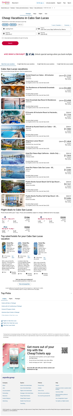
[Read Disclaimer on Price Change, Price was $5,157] (68, 196)
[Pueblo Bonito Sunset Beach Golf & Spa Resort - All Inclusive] (48, 186)
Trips (64, 3)
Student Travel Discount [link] (25, 401)
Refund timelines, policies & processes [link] (62, 395)
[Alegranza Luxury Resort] (48, 144)
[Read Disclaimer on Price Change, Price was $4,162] (68, 182)
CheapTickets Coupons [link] (25, 398)
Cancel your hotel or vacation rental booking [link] (63, 388)
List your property (50, 3)
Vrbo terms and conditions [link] (43, 393)
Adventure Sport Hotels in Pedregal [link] (10, 312)
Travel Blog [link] (22, 403)
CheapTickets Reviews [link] (25, 395)
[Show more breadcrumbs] (52, 7)
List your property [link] (6, 390)
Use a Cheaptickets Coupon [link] (62, 398)
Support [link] (57, 385)
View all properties (24, 284)
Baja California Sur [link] (39, 7)
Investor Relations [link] (6, 398)
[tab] (28, 13)
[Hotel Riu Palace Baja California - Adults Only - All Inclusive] (48, 157)
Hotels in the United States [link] (26, 385)
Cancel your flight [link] (59, 391)
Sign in (69, 3)
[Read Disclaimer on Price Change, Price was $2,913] (61, 141)
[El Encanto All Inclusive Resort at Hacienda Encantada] (48, 117)
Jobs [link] (4, 388)
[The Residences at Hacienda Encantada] (48, 91)
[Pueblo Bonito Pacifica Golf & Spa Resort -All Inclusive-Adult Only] (48, 200)
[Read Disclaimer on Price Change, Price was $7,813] (61, 100)
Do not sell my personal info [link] (44, 395)
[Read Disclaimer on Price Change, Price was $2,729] (61, 75)
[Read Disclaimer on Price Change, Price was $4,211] (68, 126)
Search (10, 43)
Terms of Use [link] (41, 390)
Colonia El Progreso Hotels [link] (8, 309)
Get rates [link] (13, 256)
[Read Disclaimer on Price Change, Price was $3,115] (68, 153)
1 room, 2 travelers (57, 25)
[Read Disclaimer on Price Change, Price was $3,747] (68, 112)
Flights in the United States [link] (26, 390)
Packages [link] (13, 7)
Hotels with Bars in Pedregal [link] (9, 303)
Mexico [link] (31, 7)
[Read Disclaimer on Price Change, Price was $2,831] (68, 167)
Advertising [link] (5, 401)
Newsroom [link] (5, 395)
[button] (36, 293)
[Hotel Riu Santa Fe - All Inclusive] (8, 259)
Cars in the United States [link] (25, 388)
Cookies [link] (39, 388)
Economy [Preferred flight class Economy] (68, 25)
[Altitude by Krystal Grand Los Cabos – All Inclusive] (48, 131)
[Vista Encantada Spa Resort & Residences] (48, 103)
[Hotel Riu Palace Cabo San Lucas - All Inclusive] (48, 172)
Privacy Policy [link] (41, 385)
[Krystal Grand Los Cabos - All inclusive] (48, 78)
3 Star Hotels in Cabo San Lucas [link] (10, 315)
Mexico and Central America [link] (22, 7)
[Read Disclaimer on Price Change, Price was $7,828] (61, 88)
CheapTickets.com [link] (5, 7)
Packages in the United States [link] (26, 393)
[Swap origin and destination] (37, 29)
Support (59, 3)
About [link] (4, 385)
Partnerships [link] (5, 393)
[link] (36, 321)
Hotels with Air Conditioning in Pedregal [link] (12, 306)
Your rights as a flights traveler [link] (62, 401)
